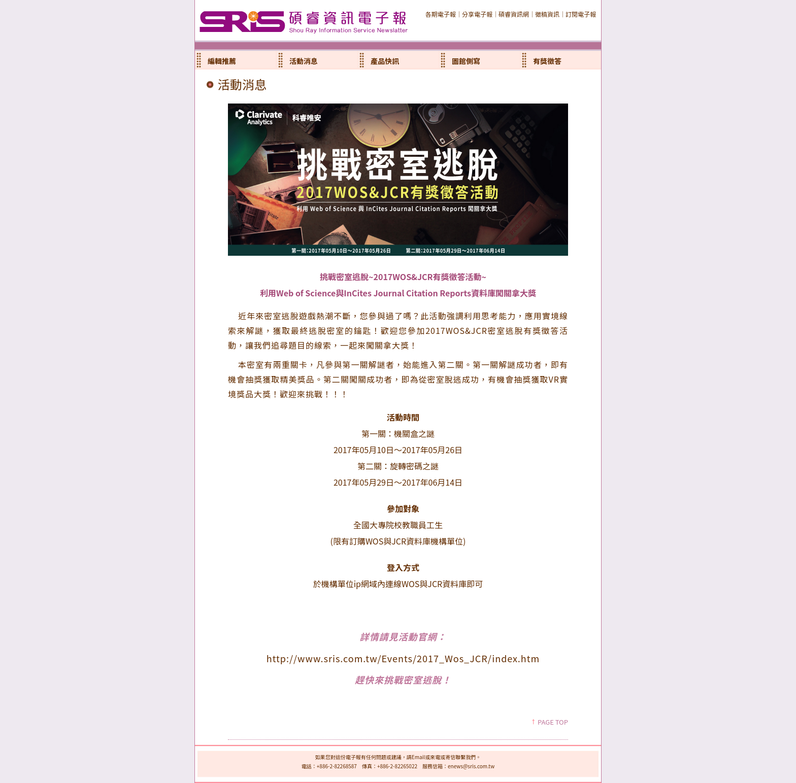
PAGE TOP (553, 722)
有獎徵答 (547, 61)
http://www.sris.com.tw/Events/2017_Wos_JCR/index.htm (403, 658)
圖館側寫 (466, 61)
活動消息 (303, 61)
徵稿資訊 (547, 14)
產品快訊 (385, 61)
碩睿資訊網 (514, 14)
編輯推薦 (222, 61)
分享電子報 (477, 14)
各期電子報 (440, 14)
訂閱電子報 (581, 14)
